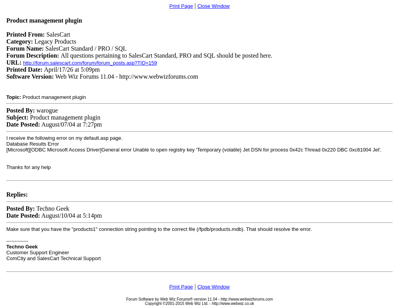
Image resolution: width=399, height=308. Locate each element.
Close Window (213, 6)
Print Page (181, 6)
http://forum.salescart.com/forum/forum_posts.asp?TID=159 (90, 63)
